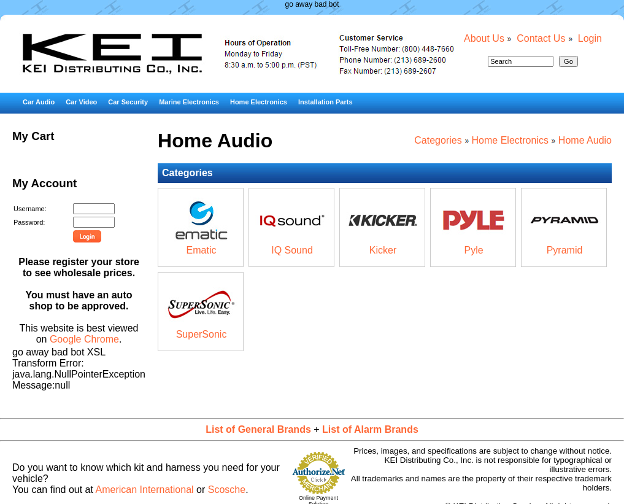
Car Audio (39, 102)
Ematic (202, 250)
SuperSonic (201, 334)
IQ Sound (292, 250)
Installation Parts (325, 102)
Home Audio (585, 140)
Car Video (81, 102)
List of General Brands (258, 429)
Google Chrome (84, 339)
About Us (484, 38)
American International (145, 489)
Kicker (382, 250)
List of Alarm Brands (370, 429)
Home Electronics (258, 102)
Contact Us (541, 38)
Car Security (128, 102)
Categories (437, 140)
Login (590, 38)
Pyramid (565, 250)
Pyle (473, 250)
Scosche (226, 489)
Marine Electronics (189, 102)
